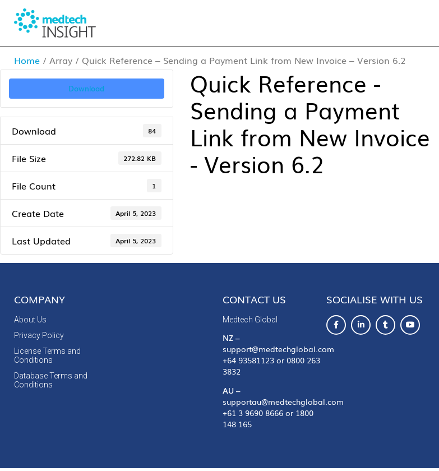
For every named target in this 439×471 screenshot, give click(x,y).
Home (27, 60)
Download (86, 88)
